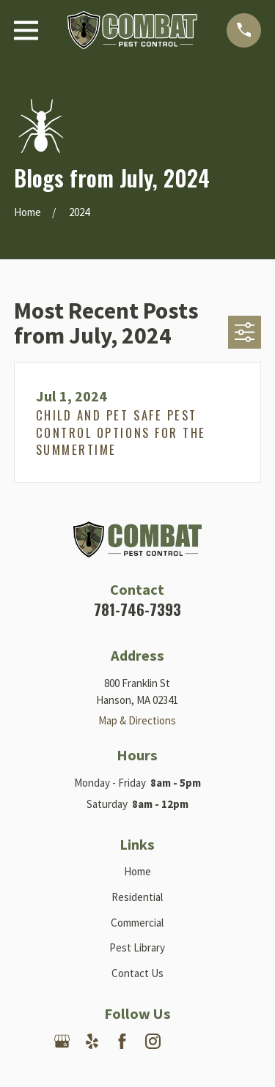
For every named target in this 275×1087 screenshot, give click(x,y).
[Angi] (213, 1041)
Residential (137, 897)
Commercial (137, 923)
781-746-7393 (137, 609)
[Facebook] (122, 1041)
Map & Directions (137, 720)
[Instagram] (153, 1041)
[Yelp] (92, 1041)
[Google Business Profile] (62, 1041)
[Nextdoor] (183, 1041)
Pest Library (137, 947)
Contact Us (137, 973)
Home (137, 871)
